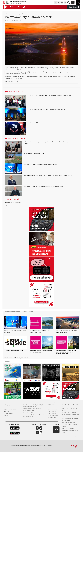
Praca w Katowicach (8, 404)
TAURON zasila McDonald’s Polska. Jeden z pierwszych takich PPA (40, 331)
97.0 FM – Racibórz (51, 398)
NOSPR (5, 398)
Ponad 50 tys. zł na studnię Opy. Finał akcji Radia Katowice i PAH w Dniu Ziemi (51, 95)
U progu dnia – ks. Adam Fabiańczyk (31, 404)
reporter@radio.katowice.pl (19, 1)
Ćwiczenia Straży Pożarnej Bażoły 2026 (34, 153)
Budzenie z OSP (34, 123)
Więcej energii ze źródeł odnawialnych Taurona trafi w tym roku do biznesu (41, 351)
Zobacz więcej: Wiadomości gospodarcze (16, 358)
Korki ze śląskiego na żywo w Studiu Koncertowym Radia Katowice (47, 109)
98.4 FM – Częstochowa (52, 400)
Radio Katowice (8, 14)
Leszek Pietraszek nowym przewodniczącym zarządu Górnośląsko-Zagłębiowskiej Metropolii (48, 175)
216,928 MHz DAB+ (51, 409)
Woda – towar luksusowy (28, 402)
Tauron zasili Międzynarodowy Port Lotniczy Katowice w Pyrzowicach (66, 331)
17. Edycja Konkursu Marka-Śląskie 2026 (13, 350)
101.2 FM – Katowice (51, 402)
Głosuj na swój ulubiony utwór (13, 202)
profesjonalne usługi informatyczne (57, 436)
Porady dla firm (7, 406)
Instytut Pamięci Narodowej (10, 400)
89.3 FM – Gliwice (51, 396)
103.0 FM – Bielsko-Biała (52, 406)
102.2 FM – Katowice (51, 404)
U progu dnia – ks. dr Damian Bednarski (32, 399)
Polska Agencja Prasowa (9, 396)
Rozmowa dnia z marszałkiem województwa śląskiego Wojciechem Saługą (43, 186)
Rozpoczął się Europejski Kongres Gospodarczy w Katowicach (40, 164)
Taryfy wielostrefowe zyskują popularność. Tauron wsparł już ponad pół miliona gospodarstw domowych (66, 352)
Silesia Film (6, 402)
